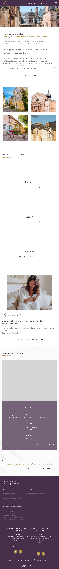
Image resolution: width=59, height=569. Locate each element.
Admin (34, 560)
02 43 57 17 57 (41, 534)
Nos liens (39, 560)
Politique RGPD (46, 560)
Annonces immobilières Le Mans (35, 493)
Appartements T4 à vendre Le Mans (13, 519)
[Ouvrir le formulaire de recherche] (47, 3)
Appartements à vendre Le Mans (12, 498)
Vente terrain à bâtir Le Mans (11, 495)
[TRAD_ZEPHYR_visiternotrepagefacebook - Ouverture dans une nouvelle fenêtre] (15, 552)
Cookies (29, 561)
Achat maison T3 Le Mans (10, 512)
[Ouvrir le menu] (56, 3)
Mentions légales (28, 560)
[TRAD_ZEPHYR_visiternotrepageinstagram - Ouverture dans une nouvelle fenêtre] (20, 552)
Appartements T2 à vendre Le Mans (13, 517)
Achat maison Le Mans (9, 493)
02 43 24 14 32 (18, 534)
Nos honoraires (12, 560)
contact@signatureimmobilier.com (18, 536)
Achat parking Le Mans (9, 497)
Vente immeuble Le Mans (10, 500)
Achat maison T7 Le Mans (10, 515)
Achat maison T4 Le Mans (10, 514)
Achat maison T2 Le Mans (10, 510)
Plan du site (20, 560)
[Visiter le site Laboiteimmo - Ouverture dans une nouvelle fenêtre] (29, 565)
